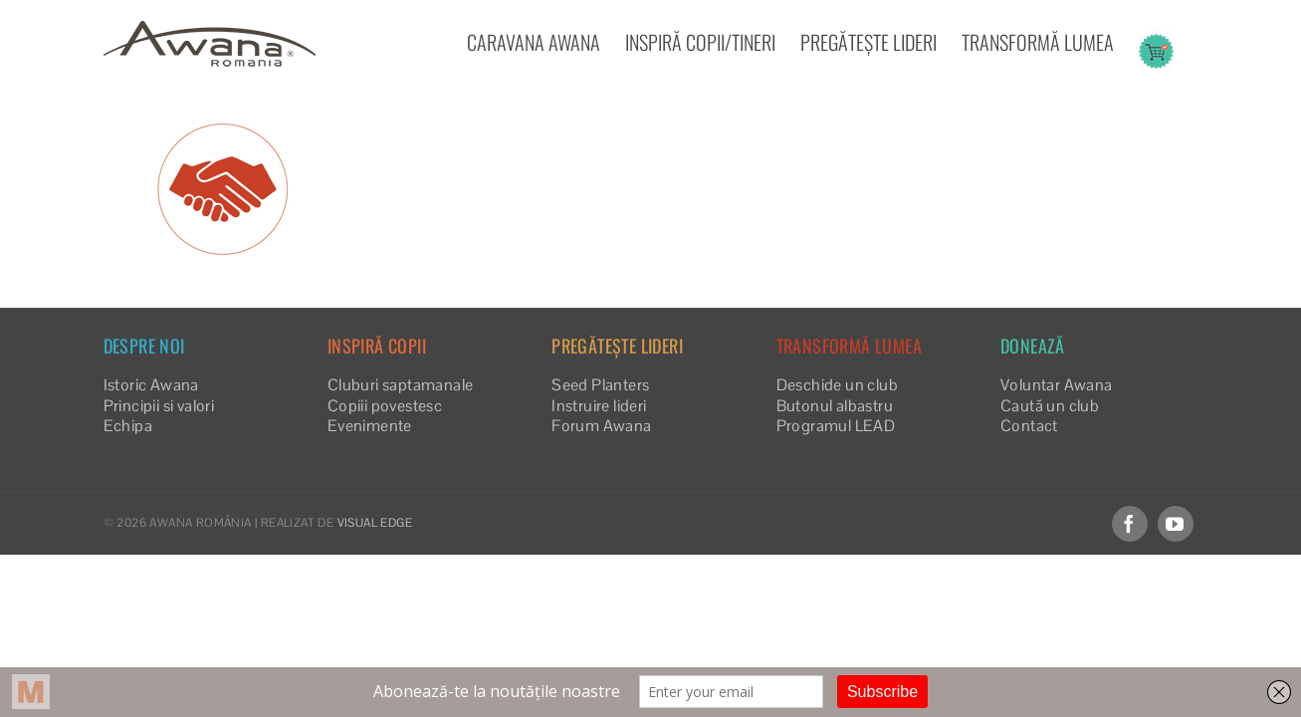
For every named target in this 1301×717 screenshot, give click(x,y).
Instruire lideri (598, 405)
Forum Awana (601, 425)
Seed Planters (600, 384)
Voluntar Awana (1056, 384)
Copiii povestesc (384, 405)
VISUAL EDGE (374, 523)
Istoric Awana (151, 384)
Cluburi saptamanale (400, 384)
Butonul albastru (834, 405)
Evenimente (369, 425)
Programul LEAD (836, 425)
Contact (1029, 425)
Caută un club (1049, 405)
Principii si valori (159, 405)
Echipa (128, 425)
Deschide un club (837, 384)
